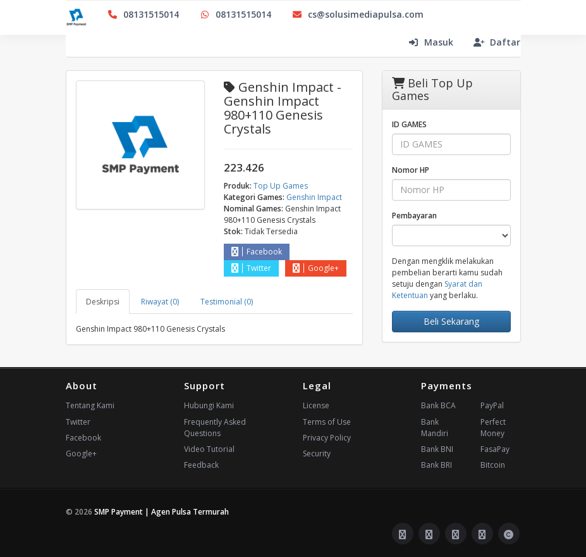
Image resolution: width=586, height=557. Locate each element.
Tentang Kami (90, 405)
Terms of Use (327, 421)
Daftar (496, 42)
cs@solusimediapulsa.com (357, 14)
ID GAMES (409, 124)
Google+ (316, 268)
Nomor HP (410, 170)
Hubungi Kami (209, 405)
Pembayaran (414, 215)
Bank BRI (436, 465)
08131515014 (143, 14)
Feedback (201, 465)
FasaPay (495, 449)
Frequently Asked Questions (215, 427)
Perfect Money (493, 427)
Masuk (430, 42)
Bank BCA (438, 405)
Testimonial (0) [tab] (226, 301)
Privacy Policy (327, 437)
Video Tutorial (209, 449)
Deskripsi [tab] (102, 301)
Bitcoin (492, 465)
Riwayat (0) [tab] (160, 301)
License (316, 405)
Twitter (251, 268)
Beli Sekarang (451, 321)
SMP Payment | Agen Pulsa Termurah (161, 511)
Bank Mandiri (434, 427)
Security (317, 453)
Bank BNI (437, 449)
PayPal (492, 405)
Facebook (256, 251)
